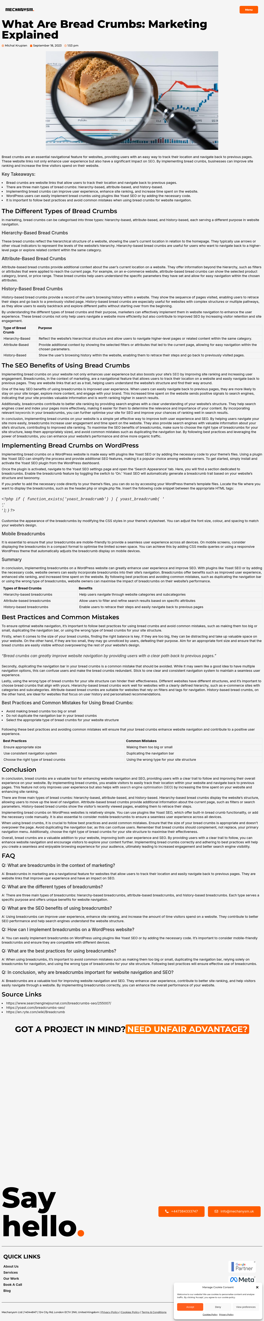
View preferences (246, 1306)
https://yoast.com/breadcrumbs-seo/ (35, 1007)
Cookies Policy (210, 1314)
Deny (218, 1306)
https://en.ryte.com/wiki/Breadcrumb (35, 1012)
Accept (190, 1306)
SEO (151, 161)
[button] (257, 1287)
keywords (23, 413)
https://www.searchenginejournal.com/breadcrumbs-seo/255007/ (58, 1003)
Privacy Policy (226, 1314)
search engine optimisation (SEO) (146, 787)
